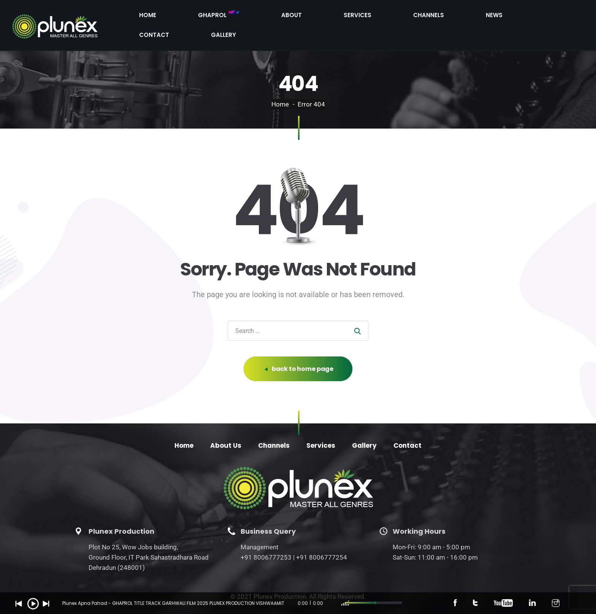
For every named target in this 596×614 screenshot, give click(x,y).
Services (392, 16)
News (477, 16)
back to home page (299, 352)
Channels (437, 16)
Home (260, 16)
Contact (517, 16)
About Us (225, 429)
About (352, 16)
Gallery (561, 16)
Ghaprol (305, 17)
